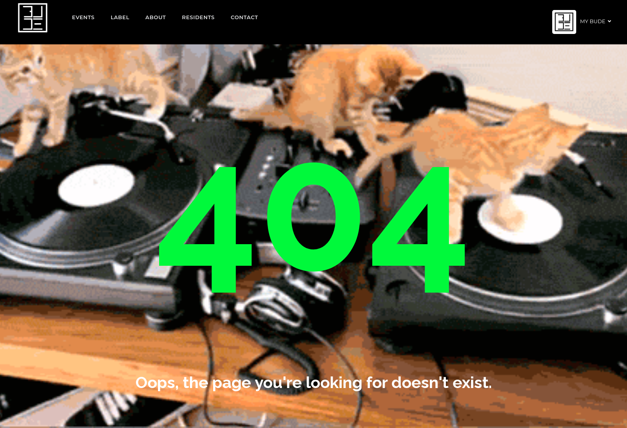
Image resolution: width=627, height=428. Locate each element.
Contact (244, 17)
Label (120, 17)
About (156, 17)
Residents (198, 17)
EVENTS (83, 17)
